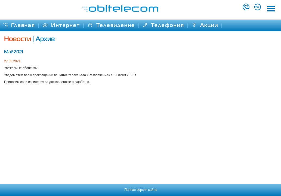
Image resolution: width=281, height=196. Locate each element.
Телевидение (111, 25)
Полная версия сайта (140, 190)
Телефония (163, 25)
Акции (205, 25)
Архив (45, 39)
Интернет (61, 25)
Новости (17, 39)
